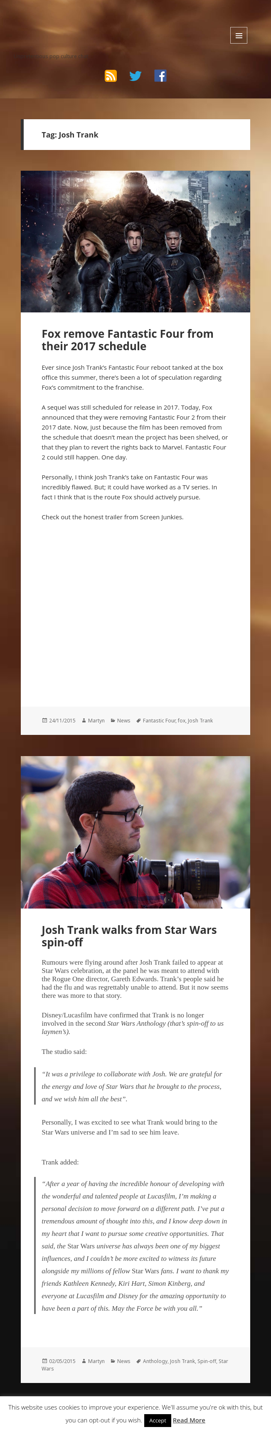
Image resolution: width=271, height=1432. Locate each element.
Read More (189, 1420)
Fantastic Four (159, 720)
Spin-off (206, 1361)
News (124, 720)
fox (181, 720)
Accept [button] (157, 1420)
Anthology (155, 1361)
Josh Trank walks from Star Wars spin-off (129, 936)
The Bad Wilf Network (64, 19)
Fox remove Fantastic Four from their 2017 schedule (128, 340)
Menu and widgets (238, 35)
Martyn (96, 720)
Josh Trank (200, 720)
